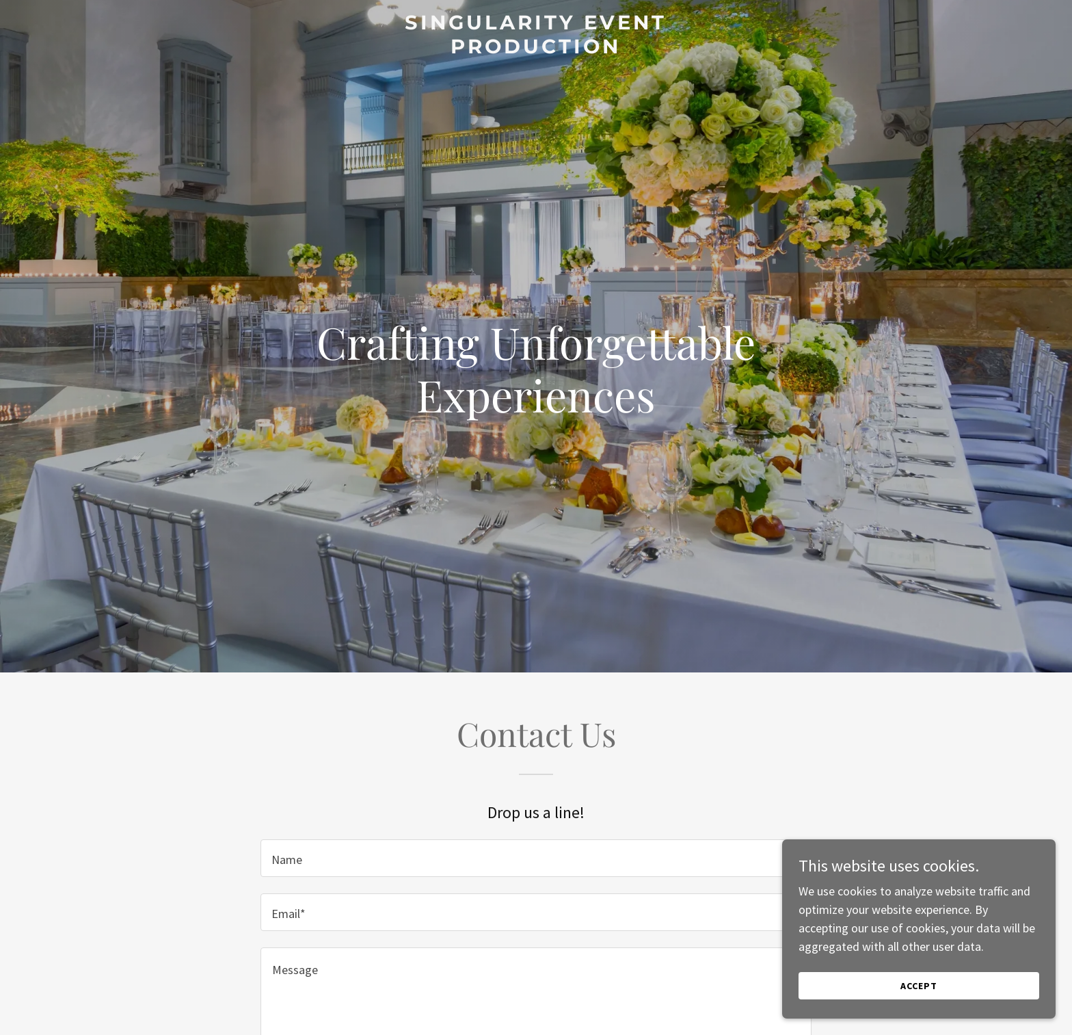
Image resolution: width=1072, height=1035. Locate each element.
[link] (536, 49)
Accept (918, 995)
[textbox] (535, 858)
